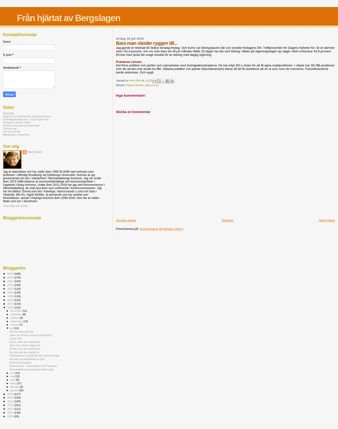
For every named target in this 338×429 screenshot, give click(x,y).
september (16, 321)
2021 (10, 288)
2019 (10, 296)
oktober (15, 317)
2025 (10, 273)
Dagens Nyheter (135, 85)
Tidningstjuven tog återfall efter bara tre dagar (34, 355)
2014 (10, 397)
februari (15, 386)
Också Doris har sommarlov (24, 348)
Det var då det (11, 131)
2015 (10, 393)
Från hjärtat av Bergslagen (68, 18)
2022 (10, 284)
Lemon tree (15, 338)
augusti (14, 324)
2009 (10, 416)
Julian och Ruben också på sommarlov (30, 335)
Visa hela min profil (15, 206)
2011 (10, 408)
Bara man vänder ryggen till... (25, 345)
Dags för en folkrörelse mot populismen (27, 116)
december (16, 310)
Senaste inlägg (126, 220)
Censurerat (10, 128)
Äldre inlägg (327, 220)
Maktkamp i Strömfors (16, 134)
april (13, 379)
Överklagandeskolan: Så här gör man (26, 119)
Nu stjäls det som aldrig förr (24, 352)
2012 (10, 404)
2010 (10, 412)
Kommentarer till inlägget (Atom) (161, 229)
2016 (10, 307)
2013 (10, 401)
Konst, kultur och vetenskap (24, 342)
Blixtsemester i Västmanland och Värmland (33, 365)
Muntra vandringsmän (21, 331)
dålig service (152, 85)
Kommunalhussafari (20, 362)
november (16, 314)
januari (14, 390)
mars (13, 383)
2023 (10, 281)
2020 (10, 292)
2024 (10, 277)
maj (12, 376)
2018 (10, 299)
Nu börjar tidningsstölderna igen (26, 359)
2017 (10, 303)
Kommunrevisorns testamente (21, 125)
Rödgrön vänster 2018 (16, 122)
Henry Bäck (34, 152)
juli (12, 328)
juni (12, 373)
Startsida (227, 220)
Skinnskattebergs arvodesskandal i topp (31, 369)
